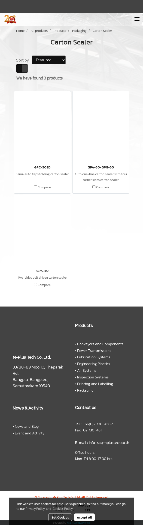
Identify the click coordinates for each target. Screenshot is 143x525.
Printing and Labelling (95, 383)
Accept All (84, 517)
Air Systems (86, 370)
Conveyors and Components (100, 344)
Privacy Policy (35, 508)
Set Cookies (60, 517)
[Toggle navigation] (137, 19)
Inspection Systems (93, 377)
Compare (44, 187)
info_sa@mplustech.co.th (109, 442)
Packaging (85, 390)
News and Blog (27, 426)
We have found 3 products (39, 78)
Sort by (24, 60)
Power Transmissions (94, 350)
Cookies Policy (63, 508)
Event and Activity (29, 433)
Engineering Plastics (93, 363)
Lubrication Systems (93, 357)
